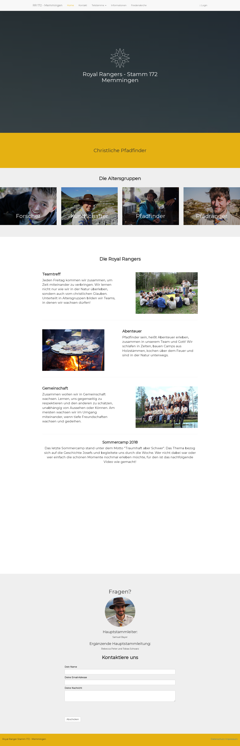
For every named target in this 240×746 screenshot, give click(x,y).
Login (203, 5)
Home (70, 5)
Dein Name (71, 666)
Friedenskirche (139, 5)
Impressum (231, 739)
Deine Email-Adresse (76, 677)
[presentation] (88, 709)
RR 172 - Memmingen (47, 5)
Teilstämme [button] (99, 5)
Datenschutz (218, 739)
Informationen (118, 5)
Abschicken (73, 719)
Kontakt (83, 5)
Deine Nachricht (73, 688)
